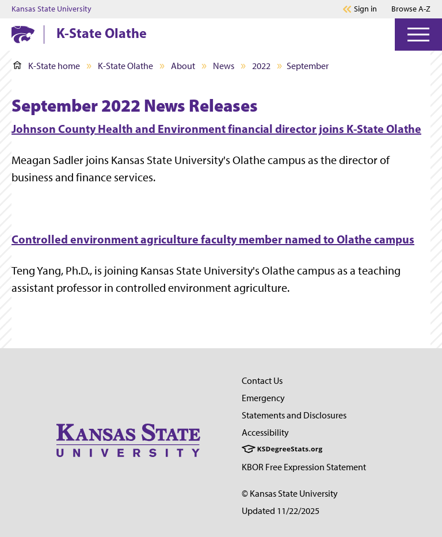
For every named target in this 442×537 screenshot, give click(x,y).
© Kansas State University (290, 493)
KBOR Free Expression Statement (304, 467)
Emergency (263, 398)
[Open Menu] (418, 34)
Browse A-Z (410, 9)
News (223, 65)
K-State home (46, 65)
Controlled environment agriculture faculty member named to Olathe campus (213, 239)
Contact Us (262, 380)
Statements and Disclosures (294, 415)
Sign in (365, 9)
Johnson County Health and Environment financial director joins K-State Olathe (216, 128)
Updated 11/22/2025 (280, 510)
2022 (261, 65)
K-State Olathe (101, 32)
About (183, 65)
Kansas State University (52, 9)
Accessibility (265, 432)
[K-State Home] (23, 34)
